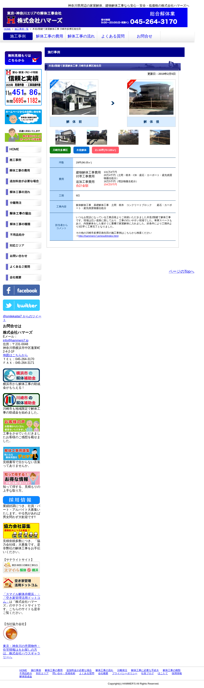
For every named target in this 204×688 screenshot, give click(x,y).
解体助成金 (25, 676)
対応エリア (42, 673)
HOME (7, 29)
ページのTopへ (181, 271)
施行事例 (36, 670)
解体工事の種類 (171, 670)
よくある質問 (113, 36)
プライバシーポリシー (124, 673)
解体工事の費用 (49, 36)
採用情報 (177, 673)
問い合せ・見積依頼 (63, 673)
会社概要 (103, 673)
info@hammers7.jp (15, 340)
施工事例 (18, 36)
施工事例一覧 (22, 29)
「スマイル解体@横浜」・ (21, 594)
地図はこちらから (15, 355)
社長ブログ (147, 673)
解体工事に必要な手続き (145, 670)
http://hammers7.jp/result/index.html (98, 235)
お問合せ (144, 36)
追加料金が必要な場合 (79, 670)
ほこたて (163, 673)
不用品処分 (25, 673)
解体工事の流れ (81, 36)
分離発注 (122, 670)
